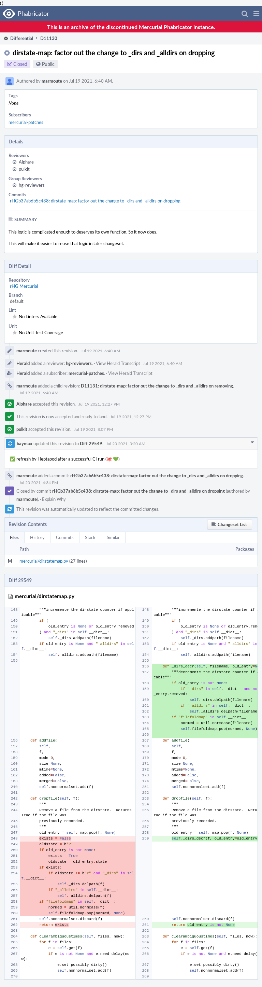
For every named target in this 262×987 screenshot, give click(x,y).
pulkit (24, 169)
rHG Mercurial (24, 286)
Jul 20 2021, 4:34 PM (38, 482)
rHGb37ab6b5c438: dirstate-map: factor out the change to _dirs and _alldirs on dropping (95, 201)
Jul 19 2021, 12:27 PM (99, 404)
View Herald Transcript (118, 363)
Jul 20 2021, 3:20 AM (125, 443)
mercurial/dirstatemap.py (43, 561)
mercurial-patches (26, 122)
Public (48, 64)
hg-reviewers (32, 185)
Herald (23, 363)
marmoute (52, 81)
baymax (24, 443)
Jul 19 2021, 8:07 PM (93, 429)
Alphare (26, 162)
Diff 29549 (91, 443)
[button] (256, 13)
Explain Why (54, 499)
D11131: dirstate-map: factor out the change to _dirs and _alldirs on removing (157, 386)
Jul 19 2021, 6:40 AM (100, 350)
